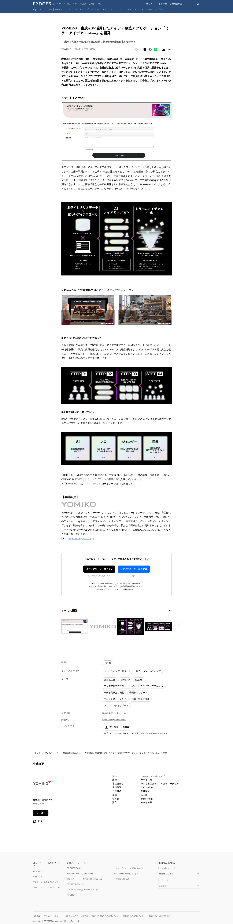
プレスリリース (52, 753)
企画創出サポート (138, 692)
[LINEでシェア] (155, 49)
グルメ (149, 9)
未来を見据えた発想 (114, 692)
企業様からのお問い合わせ (133, 916)
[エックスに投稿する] (145, 49)
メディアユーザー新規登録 (133, 569)
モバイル (59, 9)
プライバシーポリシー (53, 916)
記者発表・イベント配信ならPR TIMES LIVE (84, 879)
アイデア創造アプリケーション (119, 686)
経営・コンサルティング (148, 671)
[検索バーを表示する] (198, 4)
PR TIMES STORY (74, 868)
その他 (107, 663)
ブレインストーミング (115, 699)
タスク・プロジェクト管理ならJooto (128, 868)
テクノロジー (45, 9)
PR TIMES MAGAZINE (75, 884)
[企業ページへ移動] (42, 784)
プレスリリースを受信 (156, 4)
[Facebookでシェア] (150, 49)
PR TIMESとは (39, 871)
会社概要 (36, 916)
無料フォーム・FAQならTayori (126, 873)
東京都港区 (107, 713)
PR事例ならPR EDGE (122, 879)
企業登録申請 (176, 4)
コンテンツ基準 (71, 916)
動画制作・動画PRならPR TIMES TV (81, 873)
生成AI (138, 680)
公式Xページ (163, 880)
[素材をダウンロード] (164, 49)
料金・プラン (38, 876)
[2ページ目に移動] (171, 610)
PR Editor (71, 895)
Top (35, 9)
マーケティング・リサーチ (117, 671)
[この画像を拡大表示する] (74, 626)
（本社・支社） (122, 713)
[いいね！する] (136, 49)
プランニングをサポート (116, 705)
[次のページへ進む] (178, 625)
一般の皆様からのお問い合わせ (159, 916)
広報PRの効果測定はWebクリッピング (82, 889)
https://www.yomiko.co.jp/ (81, 538)
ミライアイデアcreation (152, 686)
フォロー (40, 813)
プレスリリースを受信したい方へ (46, 882)
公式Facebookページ (166, 868)
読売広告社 (109, 680)
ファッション (108, 9)
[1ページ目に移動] (169, 610)
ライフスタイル (125, 9)
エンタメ (79, 9)
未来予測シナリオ (140, 699)
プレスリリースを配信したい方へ (46, 887)
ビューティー (93, 9)
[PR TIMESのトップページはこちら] (67, 4)
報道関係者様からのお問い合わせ (105, 916)
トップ (37, 753)
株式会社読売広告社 (72, 753)
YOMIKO (125, 680)
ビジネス (139, 9)
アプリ (69, 9)
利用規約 (85, 916)
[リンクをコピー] (169, 49)
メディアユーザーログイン (99, 569)
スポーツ (160, 9)
